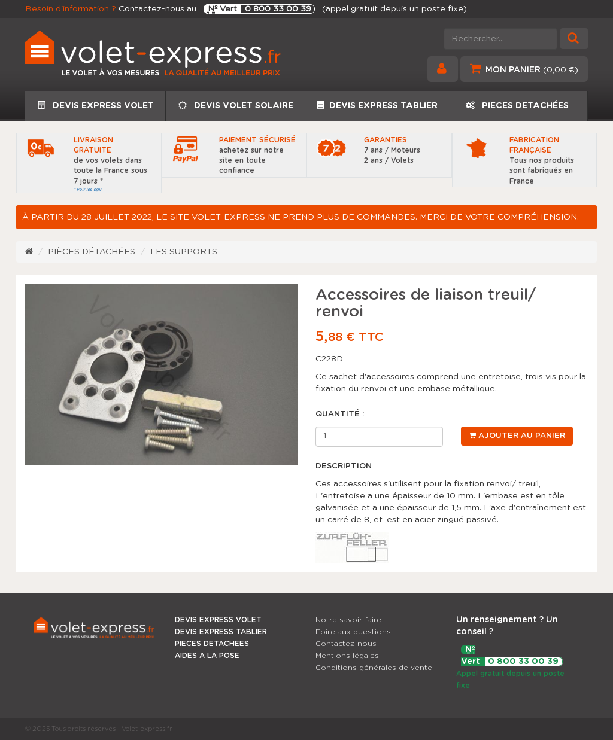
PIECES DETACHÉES (517, 105)
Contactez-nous (346, 643)
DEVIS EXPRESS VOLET (95, 105)
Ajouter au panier (517, 435)
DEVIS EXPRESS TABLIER (377, 105)
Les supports (183, 252)
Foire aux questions (353, 631)
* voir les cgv (87, 189)
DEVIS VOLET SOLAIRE (235, 105)
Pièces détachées (91, 252)
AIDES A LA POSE (207, 655)
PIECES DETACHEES (212, 643)
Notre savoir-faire (348, 619)
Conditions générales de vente (373, 667)
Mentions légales (347, 655)
